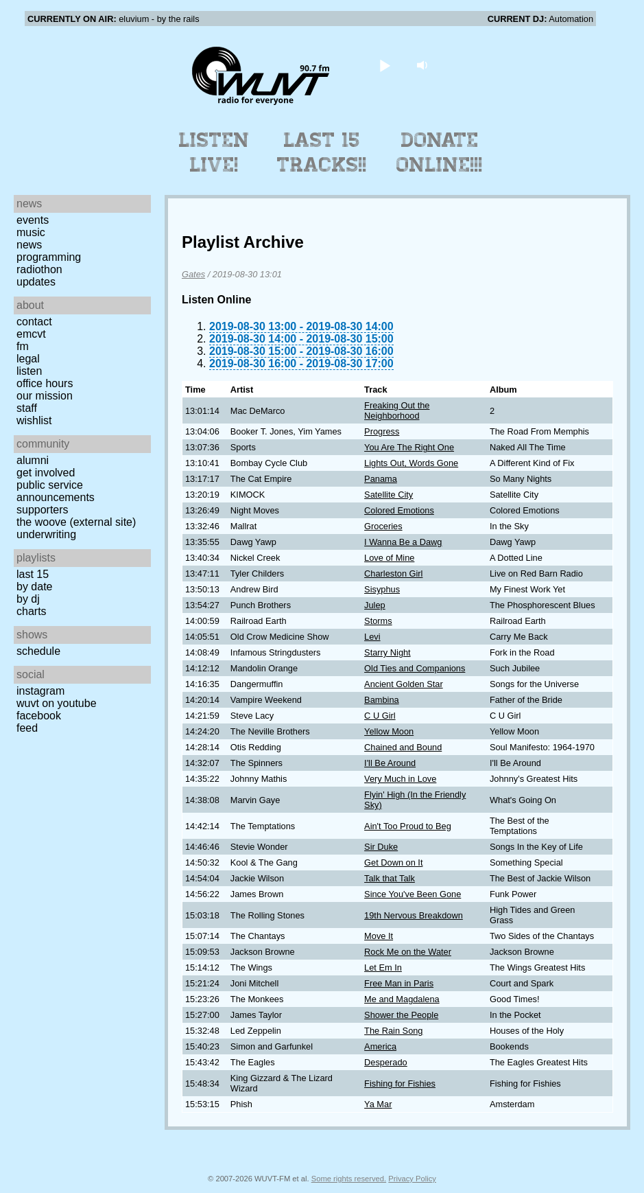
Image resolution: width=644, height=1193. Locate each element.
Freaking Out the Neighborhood (396, 410)
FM (22, 346)
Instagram (40, 691)
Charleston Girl (393, 573)
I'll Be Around (390, 763)
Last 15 (32, 574)
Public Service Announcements (55, 491)
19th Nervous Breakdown (413, 915)
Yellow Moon (389, 731)
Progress (381, 431)
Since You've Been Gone (412, 894)
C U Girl (380, 715)
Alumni (32, 460)
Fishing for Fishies (400, 1083)
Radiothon (39, 269)
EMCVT (31, 334)
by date (34, 586)
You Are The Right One (409, 447)
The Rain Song (393, 1031)
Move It (378, 936)
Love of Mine (389, 558)
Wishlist (34, 420)
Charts (31, 611)
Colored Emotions (399, 510)
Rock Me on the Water (407, 952)
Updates (36, 282)
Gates (193, 274)
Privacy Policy (412, 1178)
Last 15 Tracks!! (322, 152)
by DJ (28, 599)
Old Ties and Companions (414, 668)
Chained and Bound (403, 747)
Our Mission (44, 396)
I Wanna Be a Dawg (403, 542)
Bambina (381, 700)
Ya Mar (378, 1104)
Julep (374, 605)
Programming (48, 257)
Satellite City (388, 494)
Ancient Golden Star (403, 684)
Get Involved (45, 472)
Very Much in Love (400, 779)
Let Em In (383, 967)
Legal (28, 358)
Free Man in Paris (398, 983)
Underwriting (46, 534)
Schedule (38, 651)
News (29, 245)
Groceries (383, 526)
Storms (378, 621)
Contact (34, 321)
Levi (372, 637)
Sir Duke (381, 847)
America (380, 1046)
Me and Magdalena (402, 999)
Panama (380, 479)
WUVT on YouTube (56, 703)
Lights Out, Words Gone (411, 463)
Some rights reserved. (348, 1178)
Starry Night (387, 652)
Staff (26, 408)
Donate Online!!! (439, 152)
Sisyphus (382, 589)
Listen (29, 371)
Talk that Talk (389, 878)
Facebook (38, 715)
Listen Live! (214, 152)
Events (32, 220)
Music (30, 232)
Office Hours (44, 383)
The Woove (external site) (76, 522)
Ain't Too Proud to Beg (407, 826)
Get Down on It (393, 862)
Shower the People (401, 1015)
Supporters (42, 510)
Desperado (385, 1062)
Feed (27, 728)
